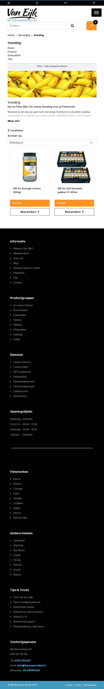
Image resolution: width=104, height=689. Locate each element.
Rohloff (17, 564)
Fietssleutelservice (24, 381)
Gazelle (17, 498)
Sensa (16, 478)
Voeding (39, 35)
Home (11, 35)
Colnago (18, 488)
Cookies (69, 685)
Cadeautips (19, 315)
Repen (11, 48)
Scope (17, 569)
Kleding (17, 324)
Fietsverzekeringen (24, 386)
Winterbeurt (20, 396)
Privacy (78, 685)
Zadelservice (20, 391)
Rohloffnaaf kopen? (24, 621)
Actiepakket (14, 55)
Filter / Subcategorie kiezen (52, 66)
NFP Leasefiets (22, 371)
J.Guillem (18, 503)
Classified (18, 540)
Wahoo (17, 574)
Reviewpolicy (90, 685)
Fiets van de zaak (23, 597)
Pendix (17, 559)
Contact (17, 282)
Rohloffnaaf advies (23, 607)
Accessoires (20, 310)
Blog (15, 263)
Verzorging (24, 35)
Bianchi (17, 483)
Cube (16, 493)
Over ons (18, 258)
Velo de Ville (20, 517)
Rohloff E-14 (20, 616)
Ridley (16, 508)
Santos (17, 512)
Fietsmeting (20, 376)
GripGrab (18, 545)
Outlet (16, 339)
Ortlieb (17, 555)
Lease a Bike (20, 366)
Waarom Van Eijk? (23, 248)
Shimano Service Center (26, 267)
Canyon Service (22, 362)
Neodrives (19, 550)
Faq (15, 277)
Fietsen (17, 319)
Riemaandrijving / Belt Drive (28, 626)
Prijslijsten (18, 272)
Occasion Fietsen (23, 305)
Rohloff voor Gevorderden (28, 611)
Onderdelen (19, 329)
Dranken (12, 51)
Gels (10, 59)
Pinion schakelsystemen (26, 602)
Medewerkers (21, 253)
